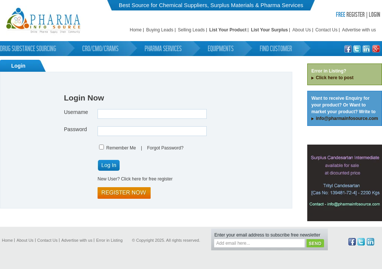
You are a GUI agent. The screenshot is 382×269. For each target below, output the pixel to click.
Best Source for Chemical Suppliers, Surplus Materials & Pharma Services (211, 5)
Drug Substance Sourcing (28, 48)
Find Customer (276, 48)
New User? (109, 179)
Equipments (221, 48)
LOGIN (374, 14)
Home (136, 30)
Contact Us (326, 30)
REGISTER (350, 14)
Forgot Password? (165, 148)
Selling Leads (191, 30)
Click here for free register (147, 179)
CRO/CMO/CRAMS (100, 48)
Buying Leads (159, 30)
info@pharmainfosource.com (347, 118)
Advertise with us (359, 30)
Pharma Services (163, 48)
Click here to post (335, 77)
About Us (301, 30)
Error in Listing (109, 240)
